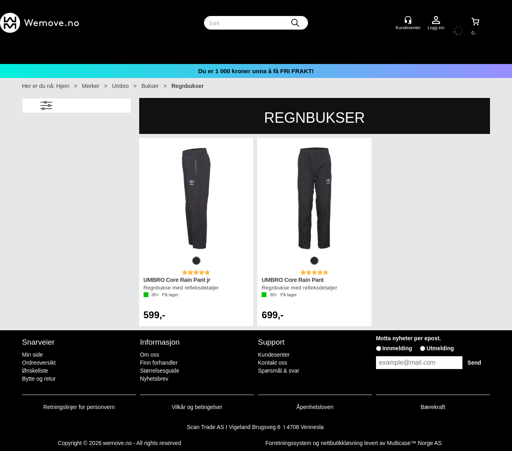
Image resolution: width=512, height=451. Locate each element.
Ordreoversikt (39, 362)
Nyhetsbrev (154, 378)
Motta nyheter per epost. (408, 338)
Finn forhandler (159, 362)
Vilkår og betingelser (197, 407)
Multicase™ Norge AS (414, 443)
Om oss (149, 354)
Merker (91, 86)
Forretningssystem (288, 443)
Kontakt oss (272, 362)
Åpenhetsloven (315, 407)
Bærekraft (432, 407)
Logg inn (436, 20)
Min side (32, 354)
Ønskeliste (35, 370)
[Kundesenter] (408, 20)
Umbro (120, 86)
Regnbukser (188, 86)
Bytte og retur (39, 378)
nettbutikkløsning (342, 443)
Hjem (63, 86)
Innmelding (397, 348)
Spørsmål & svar (278, 370)
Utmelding (440, 348)
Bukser (150, 86)
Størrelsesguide (159, 370)
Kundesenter (274, 354)
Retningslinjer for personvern (79, 407)
